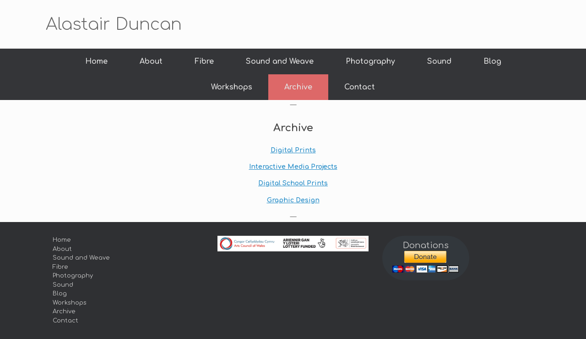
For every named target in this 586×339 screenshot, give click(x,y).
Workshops (231, 87)
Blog (492, 61)
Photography (370, 61)
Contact (359, 87)
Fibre (204, 61)
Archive (298, 87)
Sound (439, 61)
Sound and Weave (280, 61)
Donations (426, 245)
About (151, 61)
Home (96, 61)
